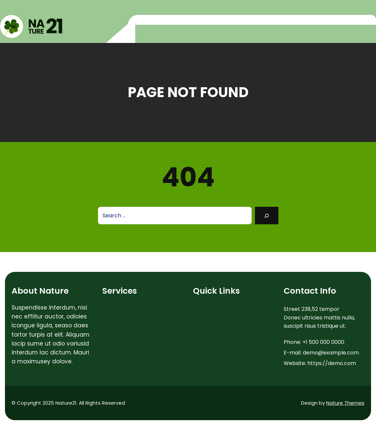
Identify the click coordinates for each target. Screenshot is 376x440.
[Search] (266, 215)
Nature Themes (345, 402)
